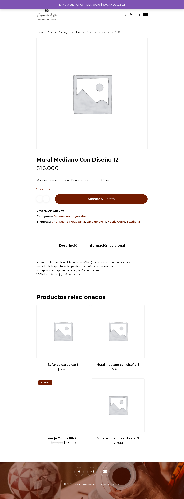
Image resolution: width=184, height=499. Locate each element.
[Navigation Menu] (145, 14)
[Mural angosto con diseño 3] (118, 405)
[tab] (69, 245)
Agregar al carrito (101, 199)
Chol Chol (58, 221)
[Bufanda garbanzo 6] (63, 331)
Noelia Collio (116, 221)
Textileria (133, 221)
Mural (78, 32)
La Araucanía (76, 221)
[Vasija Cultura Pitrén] (63, 405)
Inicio (39, 32)
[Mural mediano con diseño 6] (118, 331)
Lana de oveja (96, 221)
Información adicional (106, 245)
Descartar (119, 4)
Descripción (69, 245)
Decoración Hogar (59, 32)
